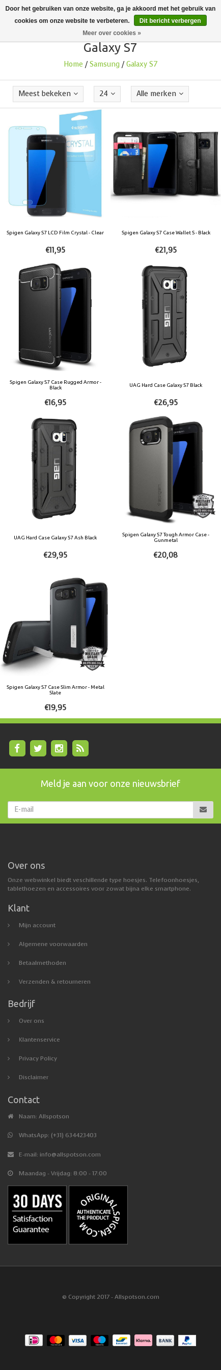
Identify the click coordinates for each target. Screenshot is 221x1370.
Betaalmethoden (42, 963)
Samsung (105, 64)
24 (107, 94)
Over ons (31, 1021)
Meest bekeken (48, 94)
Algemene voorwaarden (53, 944)
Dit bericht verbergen (170, 20)
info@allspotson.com (70, 1154)
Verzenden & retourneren (55, 982)
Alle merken (159, 94)
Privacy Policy (38, 1058)
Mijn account (37, 925)
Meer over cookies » (111, 33)
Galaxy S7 (142, 64)
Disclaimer (33, 1077)
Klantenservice (39, 1040)
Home (73, 64)
